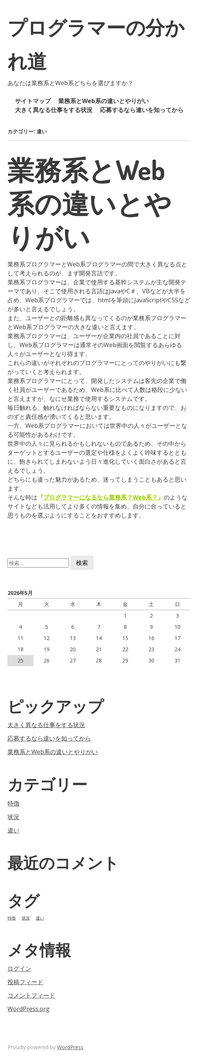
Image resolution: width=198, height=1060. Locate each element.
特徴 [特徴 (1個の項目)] (11, 918)
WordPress (70, 1047)
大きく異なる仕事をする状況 (53, 110)
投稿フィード (25, 982)
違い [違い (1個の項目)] (40, 918)
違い (13, 830)
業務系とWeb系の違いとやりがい (103, 101)
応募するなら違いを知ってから (141, 110)
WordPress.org (28, 1009)
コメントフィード (31, 995)
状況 (13, 817)
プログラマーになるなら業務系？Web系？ (100, 497)
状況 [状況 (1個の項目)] (26, 918)
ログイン (19, 968)
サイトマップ (33, 101)
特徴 (13, 803)
